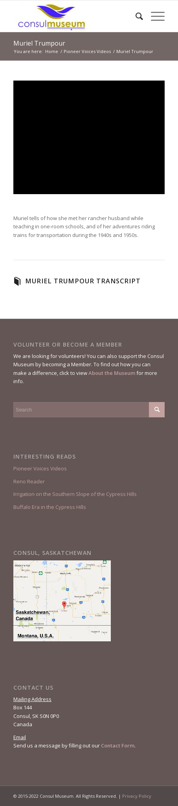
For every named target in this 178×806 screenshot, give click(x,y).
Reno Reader (29, 481)
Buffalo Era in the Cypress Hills (49, 506)
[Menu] (154, 16)
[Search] (135, 16)
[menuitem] (135, 16)
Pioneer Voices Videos (40, 468)
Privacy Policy (136, 796)
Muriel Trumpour (39, 43)
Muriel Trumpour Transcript (83, 281)
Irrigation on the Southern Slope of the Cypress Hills (75, 494)
